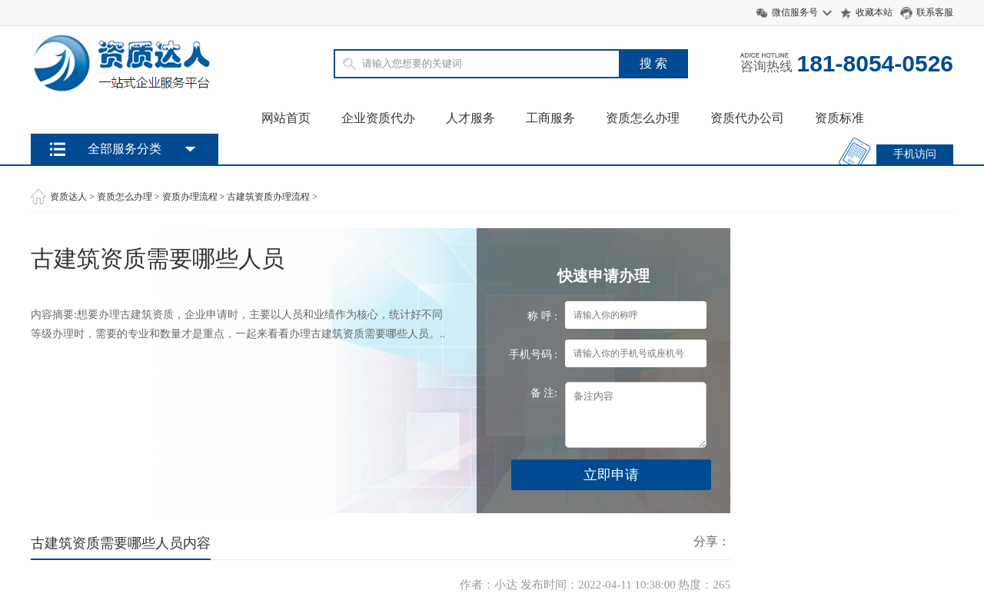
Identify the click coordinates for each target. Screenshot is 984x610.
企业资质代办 (378, 117)
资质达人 (68, 196)
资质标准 (839, 117)
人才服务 (470, 117)
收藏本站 (874, 12)
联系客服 (934, 12)
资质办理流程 (190, 196)
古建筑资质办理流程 (268, 196)
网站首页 (286, 117)
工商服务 (550, 117)
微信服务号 (795, 12)
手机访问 (914, 154)
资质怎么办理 (643, 117)
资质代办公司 (747, 117)
